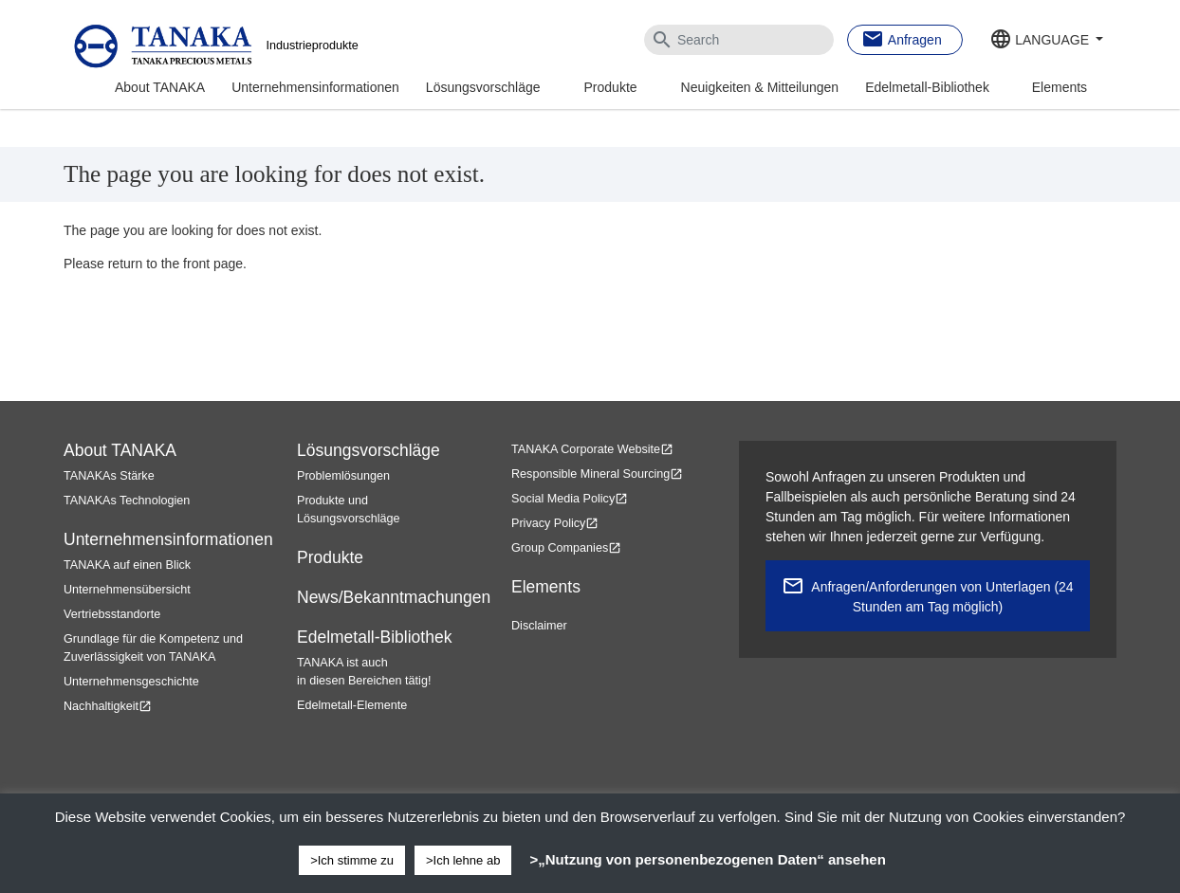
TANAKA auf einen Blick (127, 565)
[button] (1046, 41)
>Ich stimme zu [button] (352, 860)
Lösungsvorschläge (483, 87)
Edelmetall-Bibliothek (927, 87)
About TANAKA (160, 87)
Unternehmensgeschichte (131, 681)
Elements (1059, 87)
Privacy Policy (555, 523)
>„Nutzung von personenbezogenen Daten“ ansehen (707, 859)
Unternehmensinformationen (315, 87)
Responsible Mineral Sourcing (597, 474)
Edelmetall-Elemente (352, 705)
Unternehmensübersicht (127, 589)
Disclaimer (539, 625)
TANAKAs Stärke (109, 476)
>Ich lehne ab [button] (463, 860)
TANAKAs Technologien (127, 500)
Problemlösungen (343, 476)
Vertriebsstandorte (112, 614)
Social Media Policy (569, 498)
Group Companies (566, 548)
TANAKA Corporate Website (592, 449)
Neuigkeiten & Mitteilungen (760, 87)
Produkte (610, 87)
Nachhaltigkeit (108, 706)
